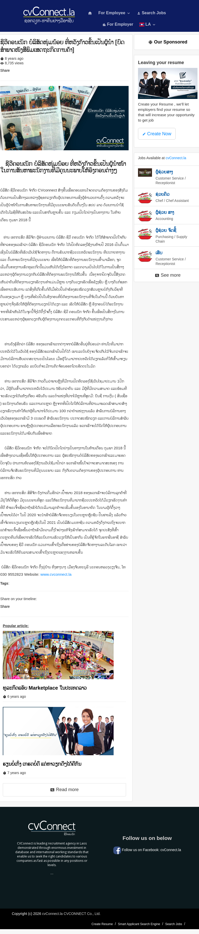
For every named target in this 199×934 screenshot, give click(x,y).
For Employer (117, 24)
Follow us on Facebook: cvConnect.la (147, 850)
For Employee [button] (114, 13)
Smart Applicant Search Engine (139, 924)
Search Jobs (151, 13)
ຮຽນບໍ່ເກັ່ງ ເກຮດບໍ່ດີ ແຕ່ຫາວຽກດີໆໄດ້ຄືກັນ (42, 764)
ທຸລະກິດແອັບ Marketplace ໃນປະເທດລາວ (45, 688)
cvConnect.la (176, 158)
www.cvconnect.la (55, 574)
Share (5, 70)
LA (147, 24)
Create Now (156, 133)
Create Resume (102, 924)
